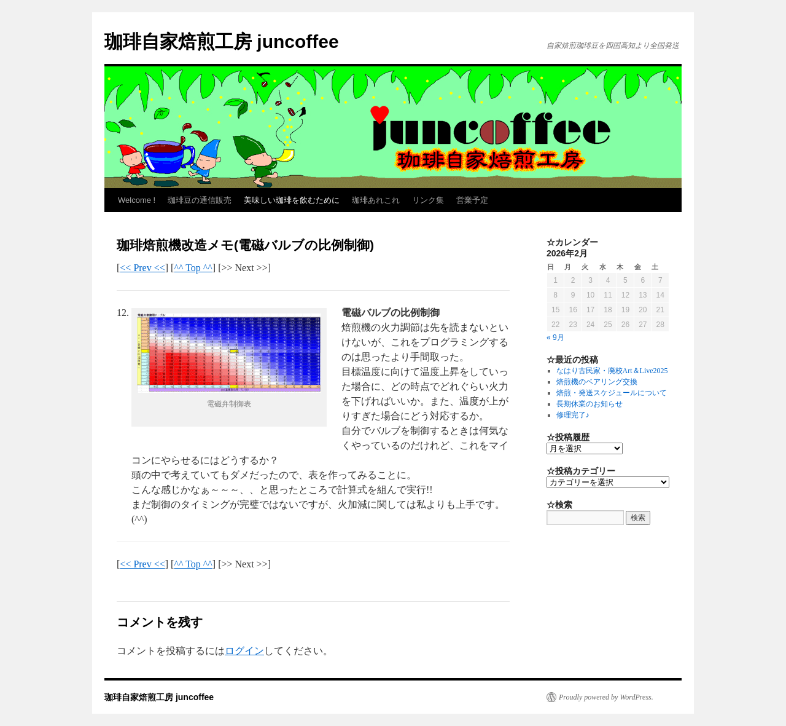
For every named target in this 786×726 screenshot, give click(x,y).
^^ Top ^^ (193, 267)
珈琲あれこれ (376, 200)
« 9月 (555, 337)
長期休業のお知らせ (589, 404)
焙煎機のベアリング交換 (596, 381)
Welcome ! (136, 200)
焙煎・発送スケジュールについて (611, 393)
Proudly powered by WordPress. (606, 697)
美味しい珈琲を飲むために (292, 200)
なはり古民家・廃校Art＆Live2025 (612, 370)
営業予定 (472, 200)
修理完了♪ (573, 415)
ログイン (244, 650)
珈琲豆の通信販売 (200, 200)
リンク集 (428, 200)
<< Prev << (142, 267)
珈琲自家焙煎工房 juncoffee (221, 41)
